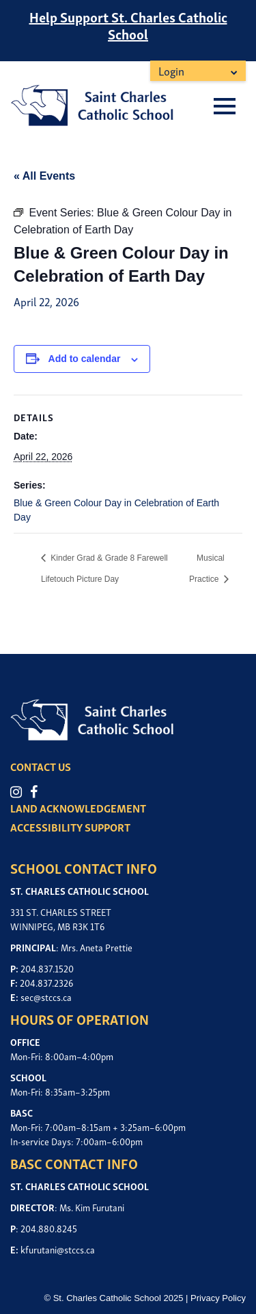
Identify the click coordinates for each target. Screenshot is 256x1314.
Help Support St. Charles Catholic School (128, 24)
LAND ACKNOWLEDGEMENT (78, 808)
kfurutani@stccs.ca (57, 1249)
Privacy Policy (218, 1298)
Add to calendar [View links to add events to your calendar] (84, 358)
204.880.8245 (48, 1228)
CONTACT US (40, 766)
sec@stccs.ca (46, 996)
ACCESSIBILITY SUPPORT (70, 827)
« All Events (44, 176)
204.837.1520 (47, 968)
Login (171, 70)
